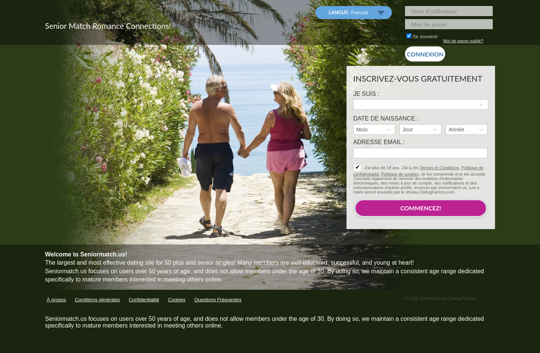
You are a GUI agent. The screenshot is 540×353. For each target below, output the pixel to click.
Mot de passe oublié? (463, 41)
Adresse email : (379, 142)
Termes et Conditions (439, 167)
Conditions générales (97, 299)
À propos (56, 299)
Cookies (176, 299)
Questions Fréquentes (218, 299)
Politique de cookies (400, 174)
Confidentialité (144, 299)
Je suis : (366, 94)
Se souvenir (422, 36)
